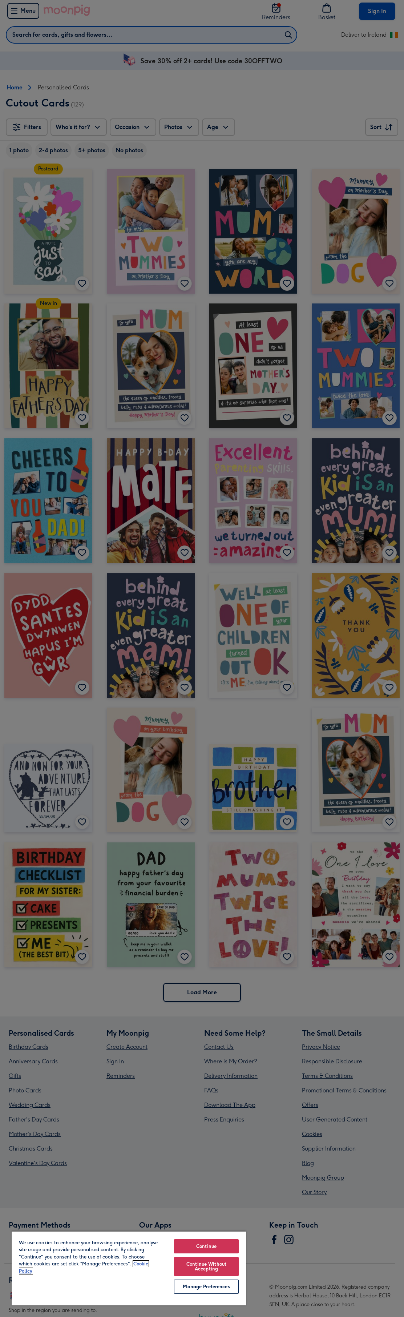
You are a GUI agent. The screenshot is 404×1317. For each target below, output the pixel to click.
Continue (206, 1246)
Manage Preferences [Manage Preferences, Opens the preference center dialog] (206, 1286)
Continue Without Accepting (206, 1266)
